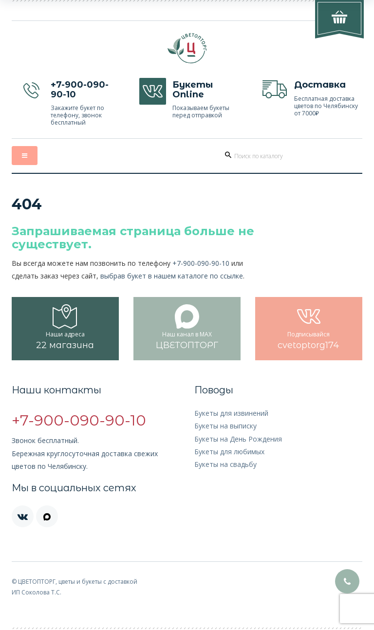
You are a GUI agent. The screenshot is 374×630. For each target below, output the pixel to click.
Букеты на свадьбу (225, 464)
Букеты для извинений (231, 413)
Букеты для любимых (229, 451)
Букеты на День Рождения (238, 439)
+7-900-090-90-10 (200, 263)
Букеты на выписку (225, 425)
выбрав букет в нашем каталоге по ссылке (171, 275)
